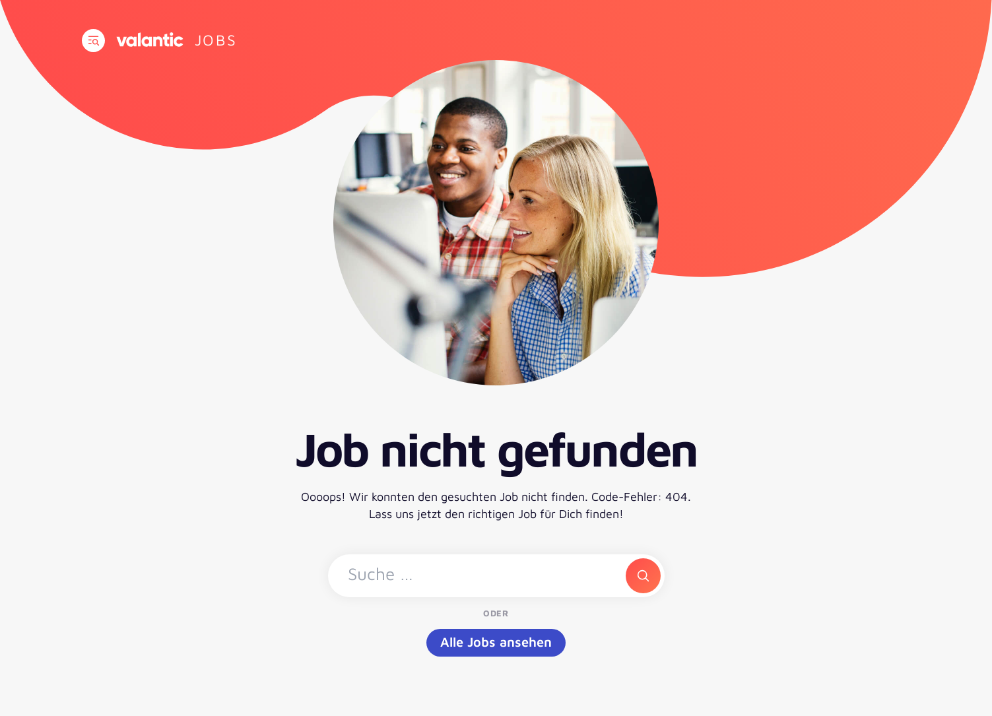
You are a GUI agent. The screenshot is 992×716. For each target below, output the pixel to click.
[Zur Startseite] (216, 40)
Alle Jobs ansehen (496, 641)
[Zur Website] (150, 39)
